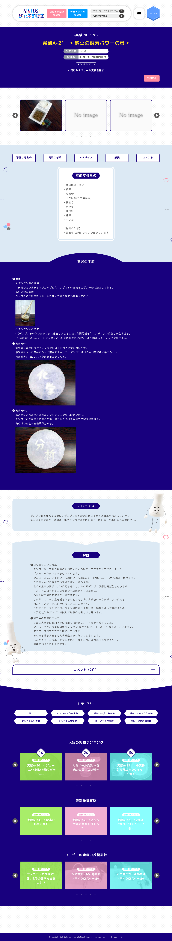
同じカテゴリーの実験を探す (87, 70)
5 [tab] (95, 136)
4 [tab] (90, 136)
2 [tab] (81, 136)
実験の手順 (55, 157)
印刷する (152, 78)
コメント (148, 157)
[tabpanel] (41, 115)
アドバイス (85, 157)
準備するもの (24, 157)
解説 (117, 157)
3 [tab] (86, 136)
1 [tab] (76, 136)
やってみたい (86, 64)
